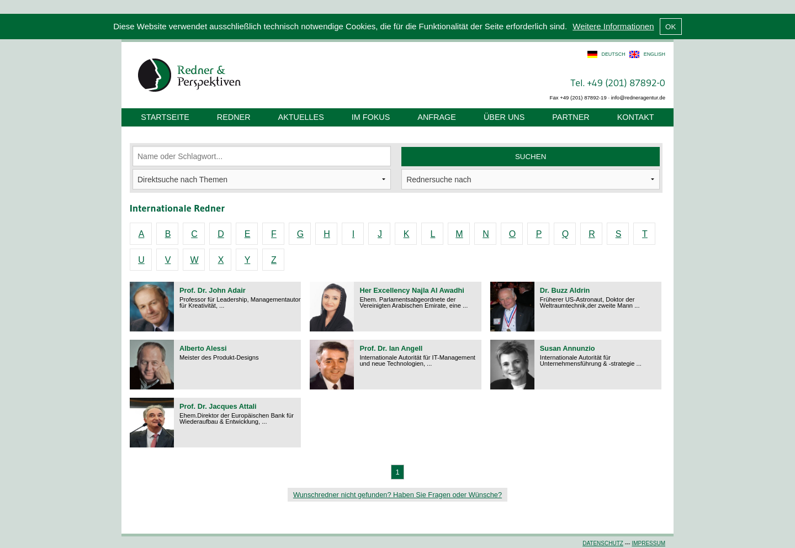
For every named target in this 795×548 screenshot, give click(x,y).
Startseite (165, 117)
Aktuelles (301, 117)
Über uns (504, 117)
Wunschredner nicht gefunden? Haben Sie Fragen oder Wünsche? (397, 495)
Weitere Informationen (613, 26)
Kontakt (635, 117)
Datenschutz (602, 543)
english (654, 54)
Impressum (648, 543)
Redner (234, 117)
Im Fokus (371, 117)
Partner (570, 117)
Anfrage (436, 117)
